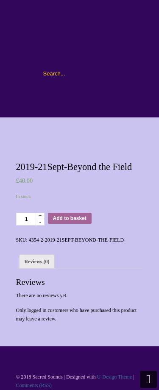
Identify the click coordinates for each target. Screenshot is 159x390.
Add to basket (69, 218)
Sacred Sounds (79, 34)
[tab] (37, 261)
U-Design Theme (114, 377)
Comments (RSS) (34, 385)
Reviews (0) (37, 262)
